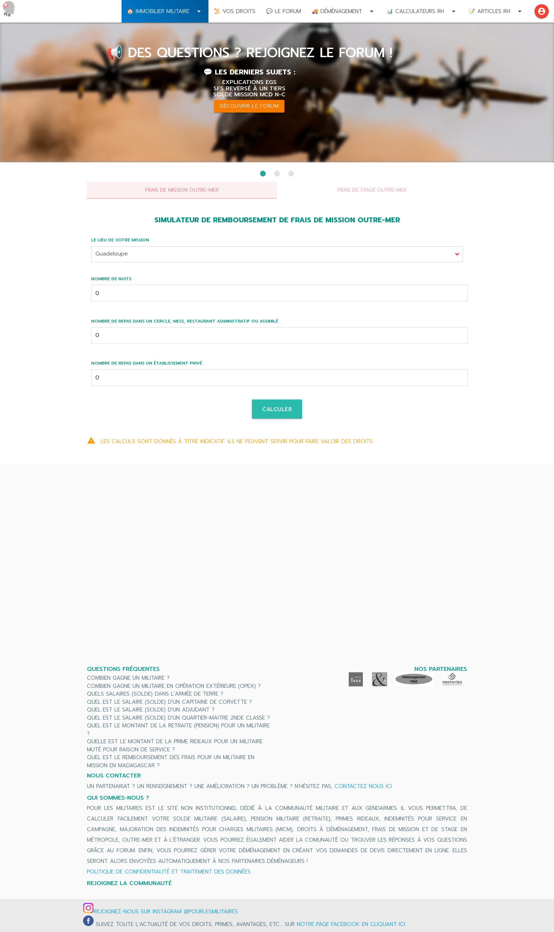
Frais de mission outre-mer (182, 190)
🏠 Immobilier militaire (165, 11)
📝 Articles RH (496, 11)
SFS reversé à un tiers (249, 88)
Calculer (277, 409)
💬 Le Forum (283, 11)
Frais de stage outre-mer (372, 190)
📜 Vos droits (234, 11)
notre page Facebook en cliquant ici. (351, 924)
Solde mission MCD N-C (249, 94)
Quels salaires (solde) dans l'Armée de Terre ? (155, 694)
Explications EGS (249, 82)
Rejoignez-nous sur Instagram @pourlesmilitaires (166, 911)
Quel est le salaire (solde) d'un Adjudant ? (150, 710)
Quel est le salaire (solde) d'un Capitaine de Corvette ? (169, 702)
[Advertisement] (277, 566)
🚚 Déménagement (344, 11)
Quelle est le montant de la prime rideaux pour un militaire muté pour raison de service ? (175, 745)
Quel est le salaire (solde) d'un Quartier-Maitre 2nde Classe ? (178, 718)
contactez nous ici (363, 786)
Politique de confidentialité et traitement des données (169, 872)
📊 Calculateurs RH (422, 11)
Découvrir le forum (249, 106)
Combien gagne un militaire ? (128, 678)
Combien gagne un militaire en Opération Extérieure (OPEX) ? (174, 686)
